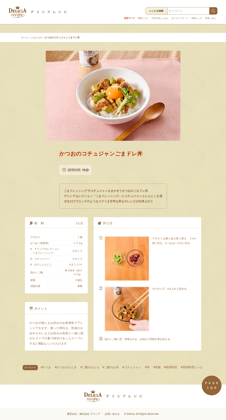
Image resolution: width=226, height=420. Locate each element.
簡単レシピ (143, 18)
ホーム (24, 37)
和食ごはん (210, 18)
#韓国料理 (171, 367)
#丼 (147, 367)
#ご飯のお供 (110, 367)
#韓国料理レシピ (192, 367)
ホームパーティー (180, 18)
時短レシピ (197, 18)
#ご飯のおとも (89, 367)
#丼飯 (157, 367)
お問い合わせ (112, 414)
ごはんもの (36, 37)
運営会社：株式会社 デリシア (83, 414)
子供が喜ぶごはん (160, 18)
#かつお (46, 367)
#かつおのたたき (66, 367)
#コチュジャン (132, 367)
